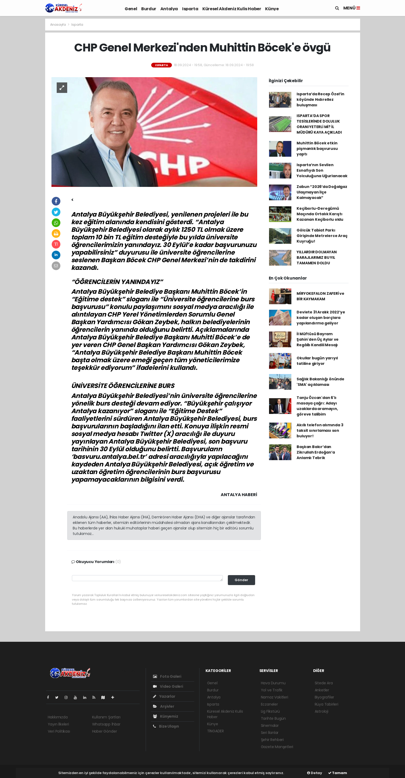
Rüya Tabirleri (326, 704)
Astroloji (321, 711)
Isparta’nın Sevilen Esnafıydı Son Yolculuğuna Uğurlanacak (322, 170)
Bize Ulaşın (166, 726)
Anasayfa (58, 24)
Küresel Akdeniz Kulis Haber (231, 9)
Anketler (322, 690)
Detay (314, 772)
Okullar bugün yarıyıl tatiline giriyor (317, 360)
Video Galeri (168, 686)
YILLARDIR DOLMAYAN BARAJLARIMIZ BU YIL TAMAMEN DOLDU (317, 257)
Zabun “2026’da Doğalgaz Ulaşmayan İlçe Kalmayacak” (322, 192)
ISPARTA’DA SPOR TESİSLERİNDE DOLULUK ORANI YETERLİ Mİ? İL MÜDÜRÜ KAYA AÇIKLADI (319, 124)
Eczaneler (269, 704)
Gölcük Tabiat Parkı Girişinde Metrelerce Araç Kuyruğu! (322, 236)
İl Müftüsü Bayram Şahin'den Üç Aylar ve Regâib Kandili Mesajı (318, 339)
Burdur (148, 9)
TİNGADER (215, 731)
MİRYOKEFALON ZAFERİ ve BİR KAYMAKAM (320, 296)
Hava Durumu (273, 683)
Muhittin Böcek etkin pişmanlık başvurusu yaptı (317, 148)
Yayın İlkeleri (58, 724)
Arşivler (163, 706)
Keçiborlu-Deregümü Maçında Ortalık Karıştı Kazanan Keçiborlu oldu (320, 214)
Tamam (337, 772)
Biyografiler (324, 697)
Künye (271, 9)
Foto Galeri (167, 676)
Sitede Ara (324, 683)
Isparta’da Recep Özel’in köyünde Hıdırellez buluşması (320, 99)
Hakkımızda (58, 717)
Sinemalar (270, 725)
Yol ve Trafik (272, 690)
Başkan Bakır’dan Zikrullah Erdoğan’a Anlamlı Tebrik (316, 452)
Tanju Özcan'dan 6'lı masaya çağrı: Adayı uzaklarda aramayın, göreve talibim (317, 406)
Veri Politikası (59, 731)
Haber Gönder (104, 731)
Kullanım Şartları (106, 717)
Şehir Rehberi (272, 739)
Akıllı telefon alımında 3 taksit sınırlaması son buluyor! (320, 430)
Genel (131, 9)
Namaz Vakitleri (274, 697)
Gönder (241, 580)
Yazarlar (164, 696)
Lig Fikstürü (270, 711)
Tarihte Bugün (273, 718)
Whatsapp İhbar (106, 724)
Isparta (190, 9)
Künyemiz (165, 716)
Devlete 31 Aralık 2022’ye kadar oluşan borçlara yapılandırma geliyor (321, 317)
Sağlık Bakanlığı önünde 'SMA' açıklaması (320, 381)
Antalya (169, 9)
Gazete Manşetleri (277, 746)
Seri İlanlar (270, 732)
